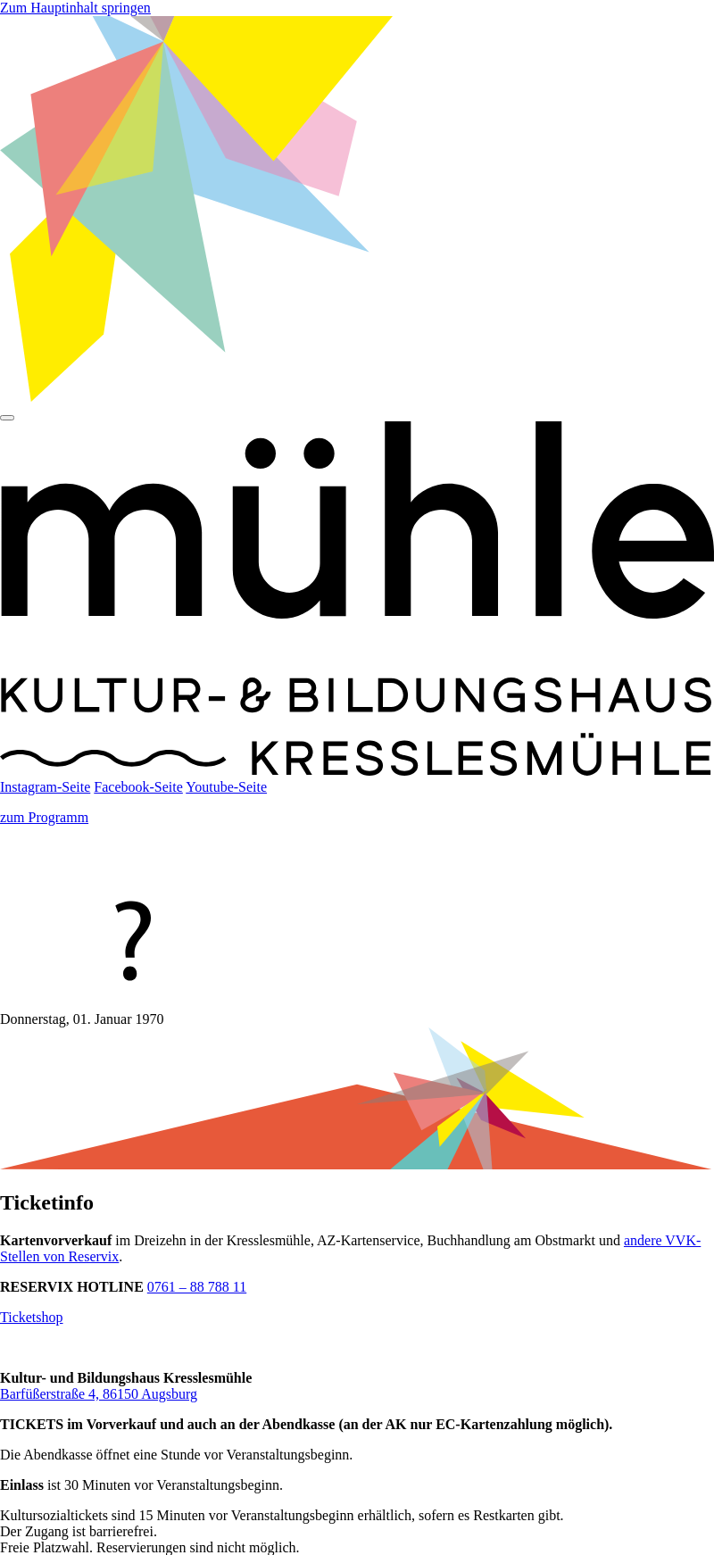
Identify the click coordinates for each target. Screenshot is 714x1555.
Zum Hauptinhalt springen (75, 7)
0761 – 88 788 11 (196, 1286)
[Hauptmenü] (7, 417)
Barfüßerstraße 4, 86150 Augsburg (98, 1393)
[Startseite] (357, 770)
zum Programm (44, 817)
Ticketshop (31, 1317)
